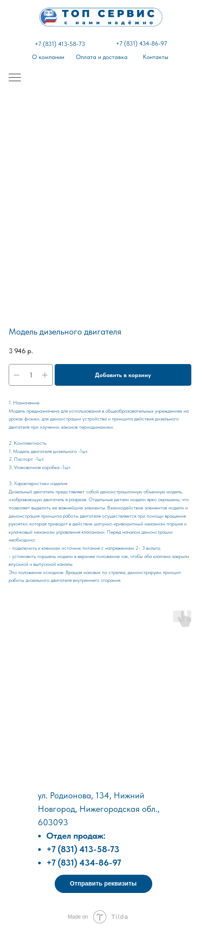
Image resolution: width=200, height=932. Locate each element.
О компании (48, 56)
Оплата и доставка (102, 56)
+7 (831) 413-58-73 (60, 43)
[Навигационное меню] (15, 78)
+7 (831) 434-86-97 (141, 43)
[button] (103, 884)
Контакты (155, 56)
